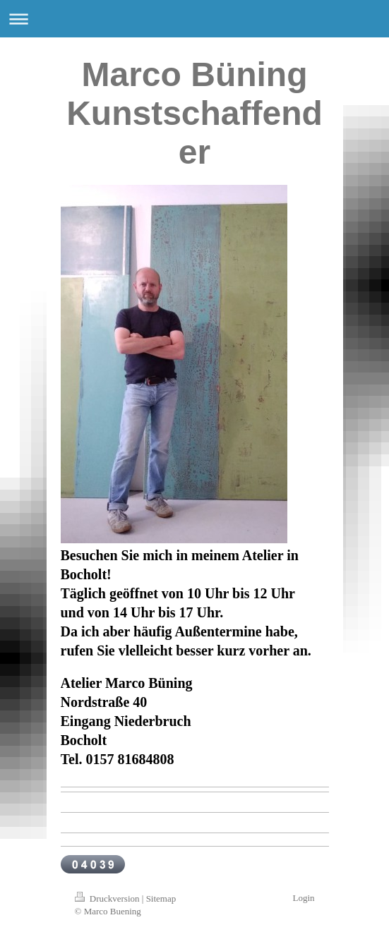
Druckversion (108, 898)
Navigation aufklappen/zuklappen (194, 19)
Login (303, 897)
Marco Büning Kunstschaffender (194, 113)
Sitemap (161, 898)
